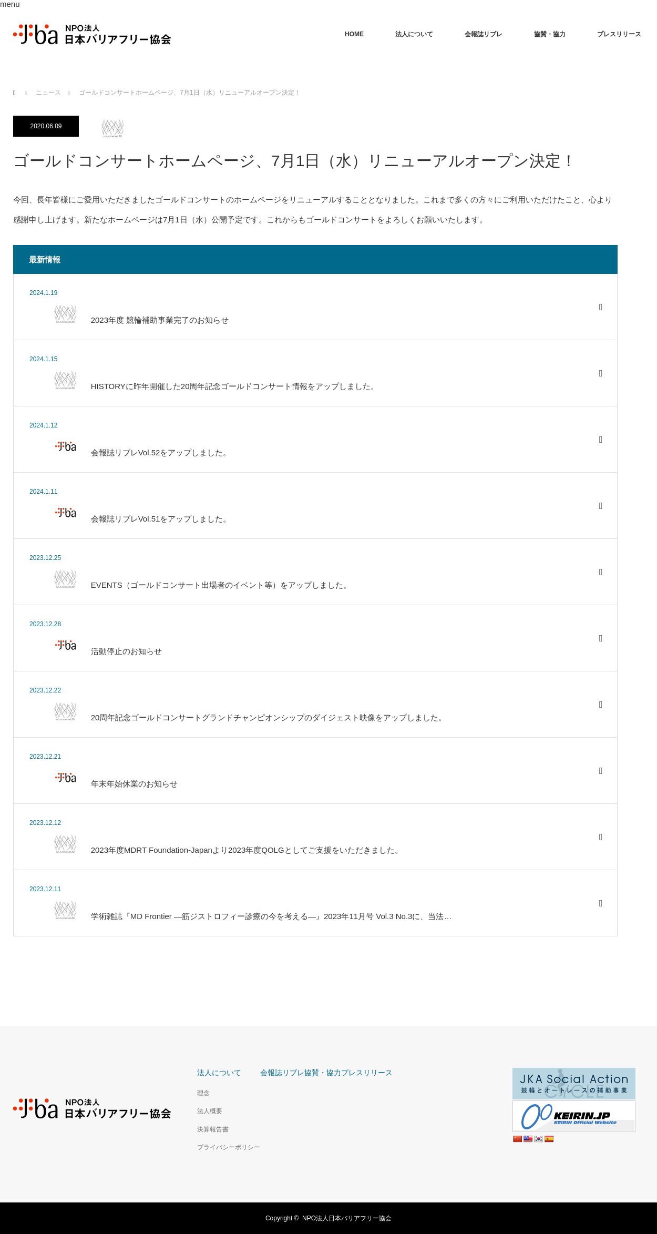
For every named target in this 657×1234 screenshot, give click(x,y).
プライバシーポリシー (228, 1147)
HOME (354, 34)
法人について (414, 34)
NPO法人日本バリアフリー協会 (347, 1218)
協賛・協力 (550, 34)
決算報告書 (213, 1129)
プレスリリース (619, 34)
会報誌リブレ (483, 34)
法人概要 (209, 1111)
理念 (203, 1093)
